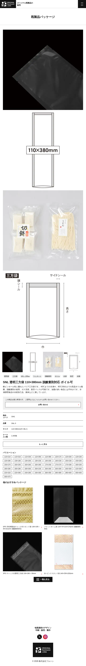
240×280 (28, 473)
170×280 (68, 465)
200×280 (58, 469)
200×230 (38, 469)
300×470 (7, 477)
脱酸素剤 (48, 376)
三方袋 (15, 376)
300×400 (78, 473)
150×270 (7, 465)
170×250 (48, 465)
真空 (71, 376)
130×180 (17, 461)
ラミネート (37, 376)
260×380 (58, 473)
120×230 (78, 457)
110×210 (7, 457)
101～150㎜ (25, 376)
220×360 (17, 473)
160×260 (28, 465)
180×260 (7, 469)
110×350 (38, 457)
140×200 (48, 461)
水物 (78, 376)
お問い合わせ (43, 405)
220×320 (7, 473)
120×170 (58, 457)
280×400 (68, 473)
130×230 (38, 461)
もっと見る (43, 444)
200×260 (48, 469)
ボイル (57, 376)
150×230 (68, 461)
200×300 (68, 469)
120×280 (7, 461)
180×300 (28, 469)
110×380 (48, 457)
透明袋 (6, 376)
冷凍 (65, 376)
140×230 (58, 461)
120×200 (68, 457)
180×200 (78, 465)
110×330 (28, 457)
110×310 (17, 457)
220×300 (78, 469)
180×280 (17, 469)
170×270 (58, 465)
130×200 (28, 461)
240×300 (38, 473)
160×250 (17, 465)
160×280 (38, 465)
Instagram (45, 636)
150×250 (78, 461)
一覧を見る (45, 579)
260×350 (48, 473)
